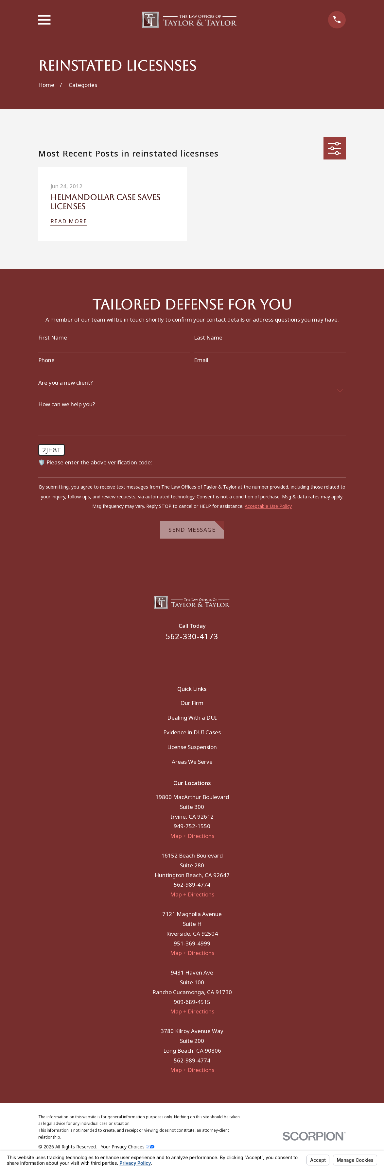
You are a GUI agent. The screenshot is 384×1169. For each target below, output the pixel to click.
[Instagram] (201, 658)
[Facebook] (183, 658)
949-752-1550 (192, 826)
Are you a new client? (65, 382)
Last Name (208, 337)
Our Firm (192, 703)
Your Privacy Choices (127, 1147)
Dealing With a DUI (192, 717)
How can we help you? (66, 404)
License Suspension (192, 747)
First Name (52, 337)
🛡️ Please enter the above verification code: (95, 462)
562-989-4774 (192, 884)
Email (201, 360)
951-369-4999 (192, 943)
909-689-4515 (192, 1002)
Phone (46, 360)
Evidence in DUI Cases (192, 732)
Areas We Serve (192, 761)
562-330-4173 (192, 636)
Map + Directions (192, 836)
